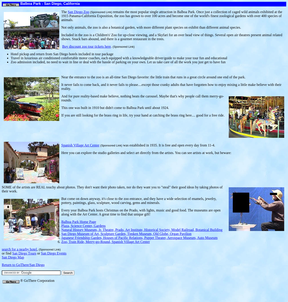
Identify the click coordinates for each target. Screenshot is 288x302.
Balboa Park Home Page (78, 222)
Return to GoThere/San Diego (23, 265)
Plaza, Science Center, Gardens (83, 226)
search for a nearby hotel (19, 249)
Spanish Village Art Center (80, 145)
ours (24, 253)
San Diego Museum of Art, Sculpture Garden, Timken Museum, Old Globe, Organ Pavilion (126, 234)
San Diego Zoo (78, 12)
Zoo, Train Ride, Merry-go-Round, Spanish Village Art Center (105, 242)
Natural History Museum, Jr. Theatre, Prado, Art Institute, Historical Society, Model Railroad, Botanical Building (141, 230)
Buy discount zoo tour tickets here (86, 46)
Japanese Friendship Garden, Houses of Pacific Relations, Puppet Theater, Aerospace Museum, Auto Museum (139, 238)
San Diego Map (13, 257)
